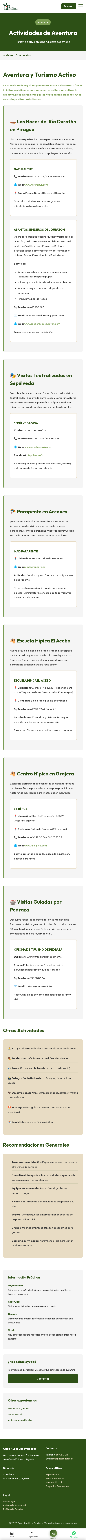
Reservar (68, 6)
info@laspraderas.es (62, 1458)
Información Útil (54, 1482)
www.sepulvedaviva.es (37, 446)
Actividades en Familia (20, 1420)
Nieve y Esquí (15, 1414)
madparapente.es (34, 566)
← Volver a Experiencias (17, 55)
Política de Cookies (13, 1509)
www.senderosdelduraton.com (42, 323)
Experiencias (52, 1474)
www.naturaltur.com (36, 184)
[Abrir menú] (80, 6)
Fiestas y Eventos (55, 1478)
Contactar (43, 1378)
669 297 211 (62, 1454)
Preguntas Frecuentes (57, 1486)
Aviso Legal (9, 1501)
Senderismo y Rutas (18, 1408)
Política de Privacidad (14, 1505)
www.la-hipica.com (35, 845)
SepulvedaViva (36, 455)
